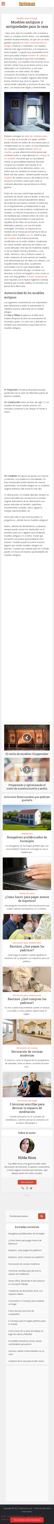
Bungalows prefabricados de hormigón (27, 839)
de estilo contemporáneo (33, 42)
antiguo (7, 45)
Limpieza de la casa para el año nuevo (26, 1361)
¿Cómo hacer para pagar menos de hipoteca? (27, 899)
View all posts (27, 1182)
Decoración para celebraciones (27, 943)
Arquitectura (27, 834)
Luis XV (29, 235)
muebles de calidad (37, 55)
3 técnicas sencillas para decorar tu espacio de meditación (27, 1108)
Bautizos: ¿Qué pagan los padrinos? (27, 948)
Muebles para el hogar (27, 18)
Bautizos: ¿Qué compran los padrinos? (27, 1001)
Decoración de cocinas (27, 1048)
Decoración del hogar (27, 1101)
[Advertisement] (27, 360)
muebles (8, 177)
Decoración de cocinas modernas (27, 1053)
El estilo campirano (35, 276)
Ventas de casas (27, 893)
